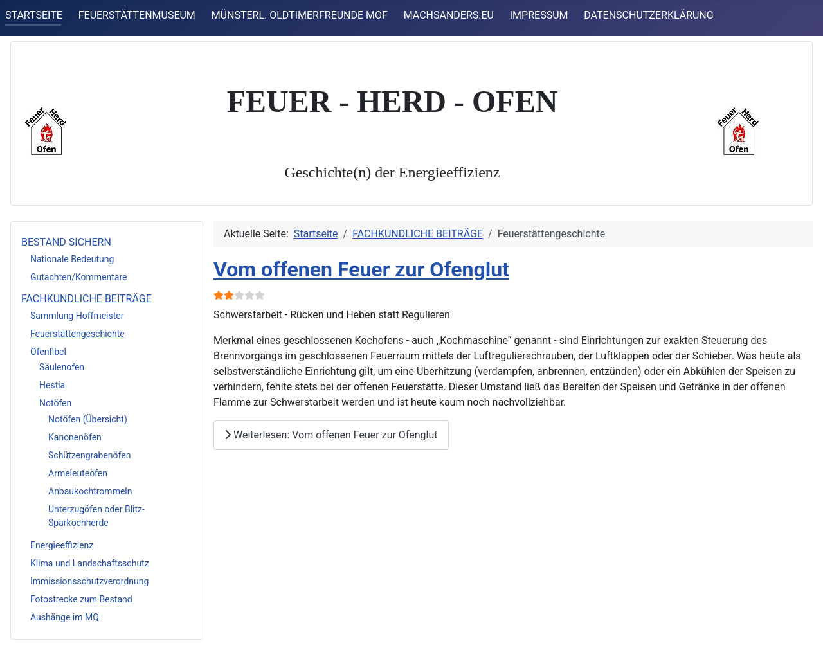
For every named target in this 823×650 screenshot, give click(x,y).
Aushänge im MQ (64, 617)
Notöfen (55, 403)
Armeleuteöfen (77, 473)
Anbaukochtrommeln (90, 491)
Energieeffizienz (61, 545)
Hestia (52, 385)
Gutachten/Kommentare (78, 277)
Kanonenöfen (75, 437)
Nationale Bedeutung (72, 259)
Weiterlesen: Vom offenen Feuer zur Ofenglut (331, 435)
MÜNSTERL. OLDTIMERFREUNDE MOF (300, 15)
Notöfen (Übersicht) (87, 419)
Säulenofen (61, 367)
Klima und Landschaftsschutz (89, 563)
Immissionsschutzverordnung (89, 581)
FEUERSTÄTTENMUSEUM (136, 15)
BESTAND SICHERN (66, 242)
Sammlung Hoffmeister (76, 316)
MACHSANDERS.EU (449, 15)
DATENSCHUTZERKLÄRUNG (648, 15)
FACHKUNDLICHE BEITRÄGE (86, 299)
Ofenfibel (48, 352)
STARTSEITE (33, 15)
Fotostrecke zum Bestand (81, 599)
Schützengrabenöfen (89, 455)
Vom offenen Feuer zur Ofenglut (361, 269)
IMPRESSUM (539, 15)
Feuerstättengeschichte (77, 334)
